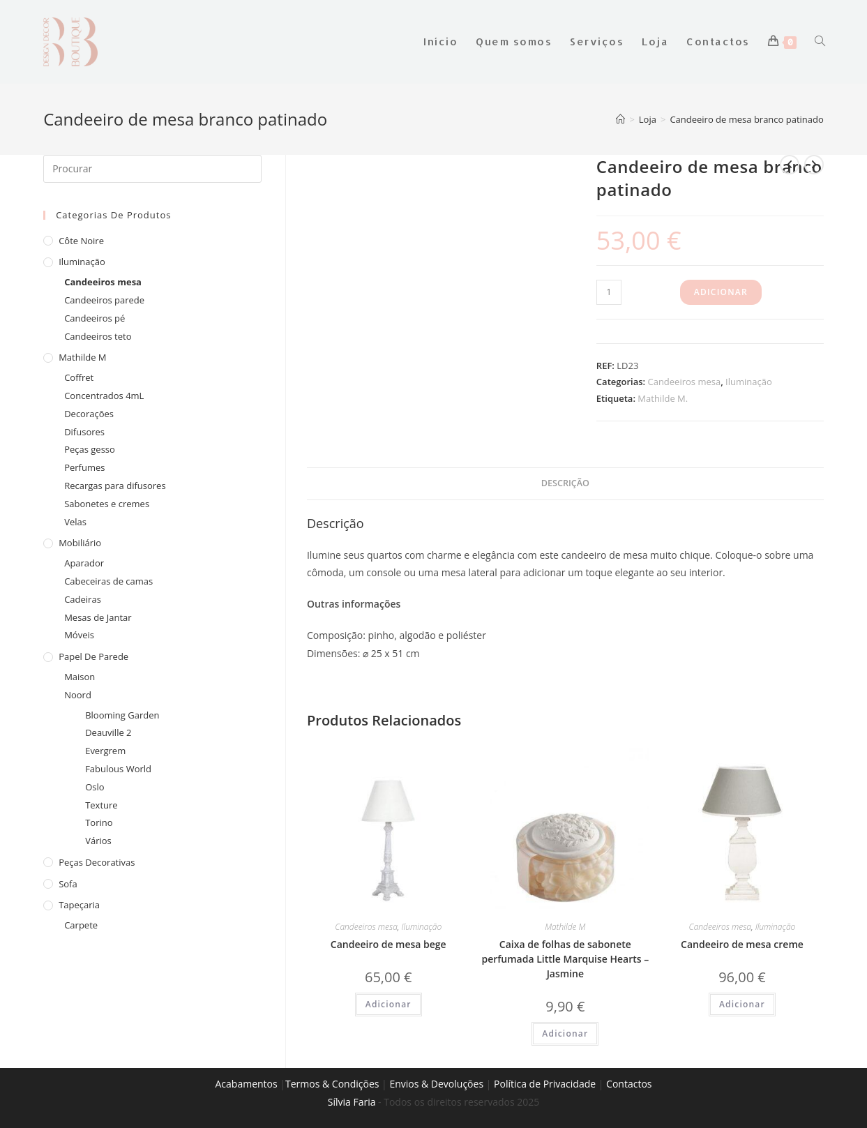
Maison (79, 676)
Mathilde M (565, 927)
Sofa (68, 884)
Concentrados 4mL (104, 395)
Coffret (78, 377)
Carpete (81, 925)
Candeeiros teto (97, 336)
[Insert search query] (152, 169)
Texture (101, 805)
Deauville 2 (108, 732)
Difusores (84, 432)
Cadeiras (82, 599)
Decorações (89, 413)
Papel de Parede (93, 656)
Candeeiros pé (94, 318)
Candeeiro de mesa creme (742, 944)
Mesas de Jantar (97, 617)
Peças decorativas (97, 862)
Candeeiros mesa (684, 381)
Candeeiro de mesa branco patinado (746, 119)
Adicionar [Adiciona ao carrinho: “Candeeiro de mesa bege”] (388, 1004)
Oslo (94, 787)
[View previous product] (789, 164)
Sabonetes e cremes (106, 503)
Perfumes (84, 467)
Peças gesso (89, 449)
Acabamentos (246, 1083)
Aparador (84, 563)
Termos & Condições (332, 1083)
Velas (75, 522)
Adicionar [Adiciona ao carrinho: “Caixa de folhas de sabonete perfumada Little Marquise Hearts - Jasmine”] (565, 1033)
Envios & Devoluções (436, 1083)
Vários (98, 840)
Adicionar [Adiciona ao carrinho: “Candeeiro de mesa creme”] (742, 1004)
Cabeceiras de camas (108, 581)
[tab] (565, 483)
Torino (98, 822)
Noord (77, 695)
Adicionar (721, 292)
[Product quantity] (608, 292)
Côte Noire (81, 240)
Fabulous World (118, 768)
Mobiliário (80, 542)
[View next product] (814, 164)
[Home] (620, 119)
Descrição (565, 483)
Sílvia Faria (352, 1101)
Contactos (628, 1083)
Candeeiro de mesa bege (388, 944)
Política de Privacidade (545, 1083)
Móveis (79, 635)
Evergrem (105, 750)
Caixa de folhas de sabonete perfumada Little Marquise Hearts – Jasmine (565, 959)
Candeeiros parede (104, 300)
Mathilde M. (663, 398)
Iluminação (748, 381)
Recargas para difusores (114, 485)
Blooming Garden (122, 715)
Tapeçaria (79, 904)
